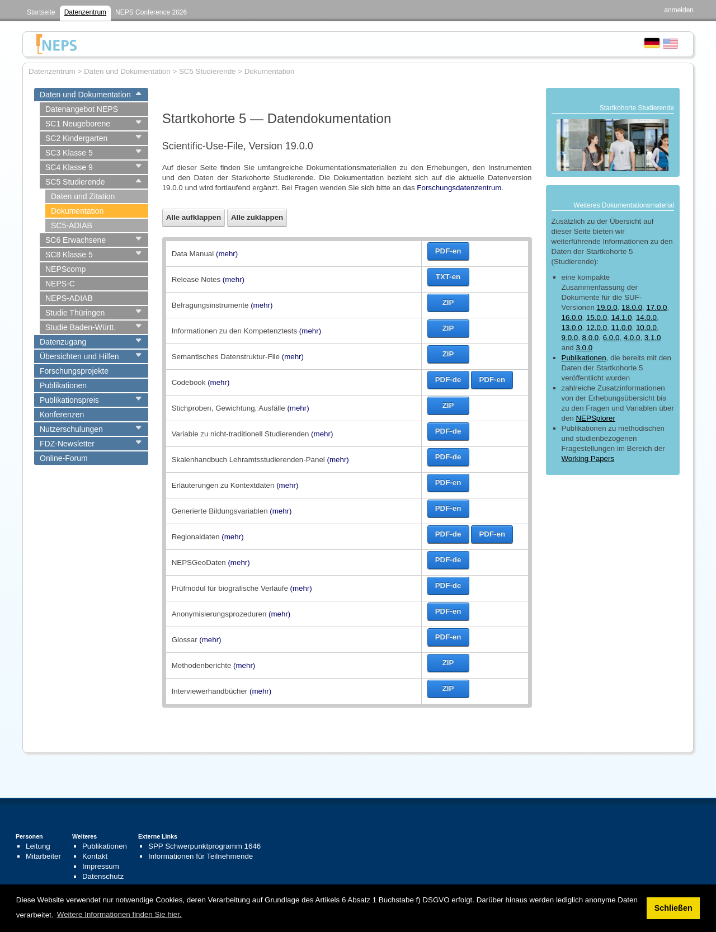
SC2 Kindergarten (76, 138)
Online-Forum (64, 458)
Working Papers (588, 458)
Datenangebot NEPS (81, 109)
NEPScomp (65, 269)
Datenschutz (103, 876)
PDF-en (448, 251)
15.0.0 (596, 317)
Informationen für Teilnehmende (200, 856)
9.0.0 (570, 337)
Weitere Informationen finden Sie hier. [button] (119, 914)
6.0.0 (611, 337)
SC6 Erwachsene (75, 240)
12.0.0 (596, 327)
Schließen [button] (673, 907)
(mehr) (227, 254)
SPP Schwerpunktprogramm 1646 (204, 846)
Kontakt (94, 856)
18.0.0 (631, 307)
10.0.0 (646, 327)
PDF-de (448, 379)
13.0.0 (572, 327)
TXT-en (448, 276)
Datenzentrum (85, 12)
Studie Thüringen (75, 312)
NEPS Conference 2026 (151, 12)
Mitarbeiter (43, 856)
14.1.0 (621, 317)
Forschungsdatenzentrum (459, 187)
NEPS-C (60, 283)
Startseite (41, 12)
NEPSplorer (595, 418)
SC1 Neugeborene (77, 123)
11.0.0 (621, 327)
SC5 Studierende (75, 181)
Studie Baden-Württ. (80, 327)
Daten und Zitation (83, 196)
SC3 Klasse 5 (69, 152)
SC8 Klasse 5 (69, 254)
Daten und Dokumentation (85, 94)
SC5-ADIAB (71, 225)
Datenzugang (63, 341)
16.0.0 (572, 317)
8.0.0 (590, 337)
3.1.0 (652, 337)
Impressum (100, 866)
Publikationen (63, 385)
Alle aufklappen (194, 217)
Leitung (38, 846)
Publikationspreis (69, 400)
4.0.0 (632, 337)
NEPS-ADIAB (69, 298)
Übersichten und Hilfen (79, 356)
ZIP (448, 302)
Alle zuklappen (257, 217)
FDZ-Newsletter (67, 443)
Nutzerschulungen (71, 429)
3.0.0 (584, 347)
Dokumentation (77, 210)
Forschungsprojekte (74, 370)
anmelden (679, 10)
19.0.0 (607, 307)
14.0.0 (646, 317)
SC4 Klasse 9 (69, 167)
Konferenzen (62, 414)
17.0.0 (656, 307)
